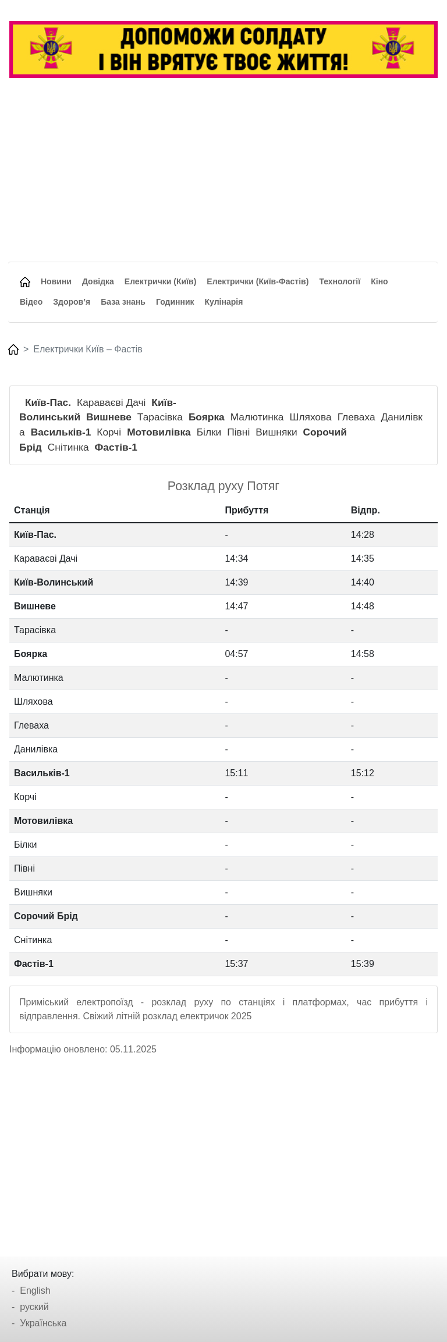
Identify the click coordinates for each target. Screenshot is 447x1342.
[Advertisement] (223, 174)
